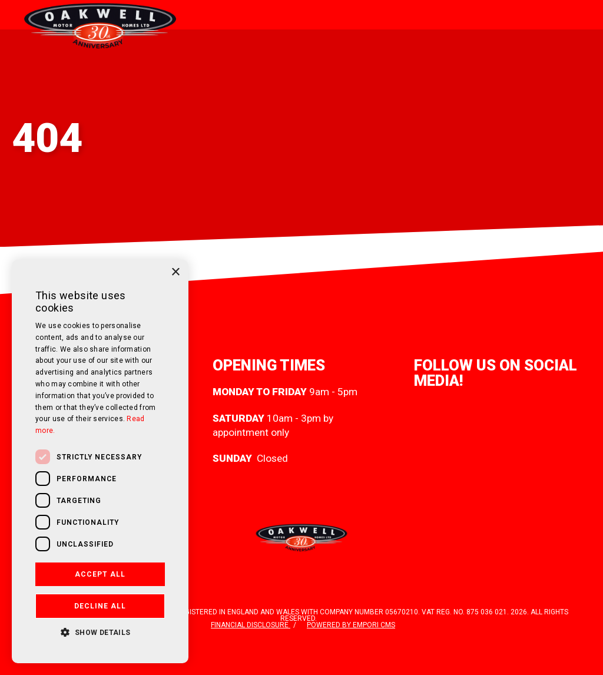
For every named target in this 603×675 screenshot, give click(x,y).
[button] (100, 631)
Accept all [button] (100, 574)
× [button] (175, 272)
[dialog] (100, 461)
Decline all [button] (100, 606)
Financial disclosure (250, 625)
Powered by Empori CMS (351, 625)
